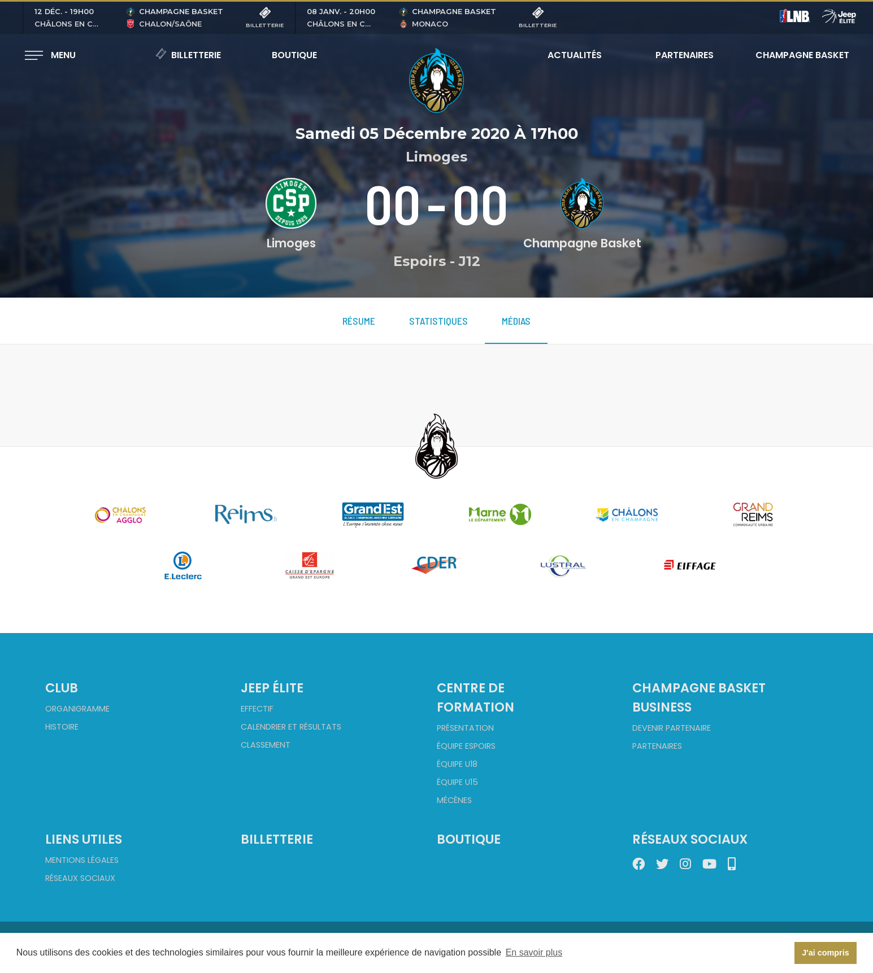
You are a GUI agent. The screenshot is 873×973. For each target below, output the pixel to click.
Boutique (294, 55)
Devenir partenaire (671, 728)
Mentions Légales (82, 860)
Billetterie (188, 55)
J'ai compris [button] (825, 952)
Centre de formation (475, 697)
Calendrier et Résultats (291, 726)
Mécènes (454, 800)
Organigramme (77, 708)
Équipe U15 (457, 782)
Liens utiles (83, 839)
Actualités (575, 55)
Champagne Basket (795, 55)
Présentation (465, 728)
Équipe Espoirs (466, 746)
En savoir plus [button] (534, 952)
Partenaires (684, 55)
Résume (358, 321)
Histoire (62, 726)
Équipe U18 (457, 764)
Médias (516, 321)
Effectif (257, 708)
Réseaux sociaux (80, 878)
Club (61, 688)
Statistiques (438, 321)
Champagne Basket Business (699, 697)
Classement (265, 745)
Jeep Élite (272, 688)
